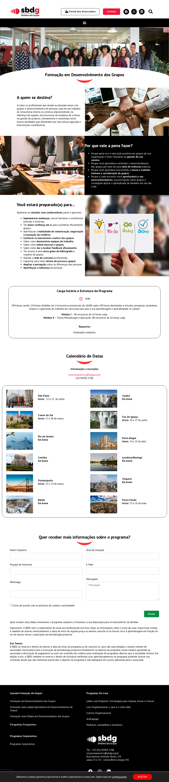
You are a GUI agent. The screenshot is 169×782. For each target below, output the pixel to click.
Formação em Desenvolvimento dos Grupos (33, 701)
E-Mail (89, 564)
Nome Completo (18, 550)
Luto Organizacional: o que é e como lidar (108, 707)
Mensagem (92, 579)
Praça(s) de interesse (21, 564)
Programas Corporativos (22, 744)
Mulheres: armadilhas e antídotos (104, 724)
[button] (150, 11)
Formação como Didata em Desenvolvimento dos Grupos (39, 716)
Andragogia (92, 718)
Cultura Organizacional (98, 713)
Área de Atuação (95, 550)
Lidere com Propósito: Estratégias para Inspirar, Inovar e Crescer (120, 701)
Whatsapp (15, 582)
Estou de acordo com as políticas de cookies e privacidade (44, 605)
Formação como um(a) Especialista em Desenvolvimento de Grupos (41, 708)
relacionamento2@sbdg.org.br (84, 374)
